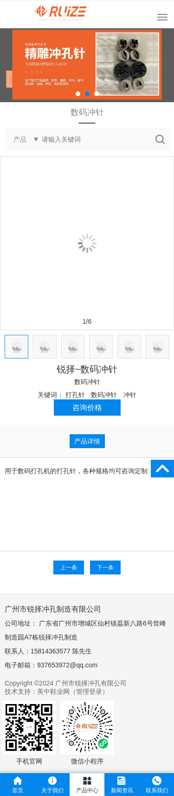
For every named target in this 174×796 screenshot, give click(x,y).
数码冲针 (87, 381)
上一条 (68, 567)
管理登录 (89, 691)
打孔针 (75, 394)
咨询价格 (87, 407)
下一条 (105, 567)
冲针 (129, 394)
